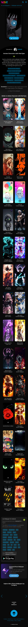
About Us (10, 619)
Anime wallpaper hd (9, 77)
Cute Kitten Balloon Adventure (8, 205)
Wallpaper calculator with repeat (14, 71)
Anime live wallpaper (19, 80)
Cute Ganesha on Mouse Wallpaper (20, 150)
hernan (17, 49)
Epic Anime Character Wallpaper (20, 316)
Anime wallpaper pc (9, 80)
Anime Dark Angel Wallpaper (19, 288)
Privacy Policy (10, 620)
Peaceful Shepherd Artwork (8, 177)
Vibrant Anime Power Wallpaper (20, 260)
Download (14, 38)
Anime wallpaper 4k (21, 75)
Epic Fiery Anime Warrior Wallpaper (8, 399)
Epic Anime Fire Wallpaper (8, 288)
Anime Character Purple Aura (8, 343)
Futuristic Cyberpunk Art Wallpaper (8, 122)
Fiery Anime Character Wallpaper (20, 482)
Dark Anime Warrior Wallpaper (20, 233)
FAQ (15, 620)
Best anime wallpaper (19, 77)
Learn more (14, 575)
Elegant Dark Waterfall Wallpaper (20, 454)
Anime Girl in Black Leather (8, 316)
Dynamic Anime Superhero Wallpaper (19, 399)
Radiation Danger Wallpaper (8, 509)
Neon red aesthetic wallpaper (9, 75)
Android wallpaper (12, 525)
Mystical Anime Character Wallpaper (8, 371)
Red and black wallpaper (14, 73)
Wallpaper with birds (17, 5)
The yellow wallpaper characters (14, 82)
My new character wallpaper (14, 68)
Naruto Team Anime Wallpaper (8, 454)
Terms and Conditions (19, 619)
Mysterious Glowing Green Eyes (8, 482)
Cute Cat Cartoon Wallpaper (20, 205)
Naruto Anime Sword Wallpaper (20, 122)
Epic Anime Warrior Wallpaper (20, 371)
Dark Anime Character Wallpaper (8, 150)
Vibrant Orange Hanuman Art (20, 177)
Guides (19, 620)
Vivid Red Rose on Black (8, 426)
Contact (5, 619)
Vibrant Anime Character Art (20, 343)
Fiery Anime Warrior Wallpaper (20, 426)
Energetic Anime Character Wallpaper (8, 260)
